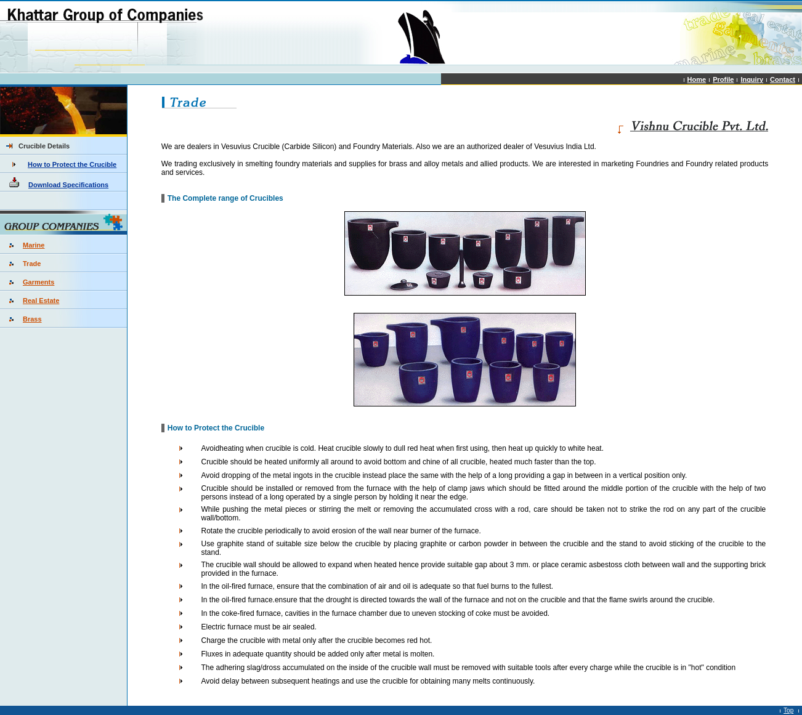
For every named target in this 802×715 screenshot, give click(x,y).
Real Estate (41, 300)
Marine (33, 245)
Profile (723, 79)
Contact (782, 79)
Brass (32, 319)
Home (697, 79)
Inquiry (751, 79)
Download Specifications (68, 184)
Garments (38, 282)
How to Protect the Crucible (72, 164)
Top (788, 710)
